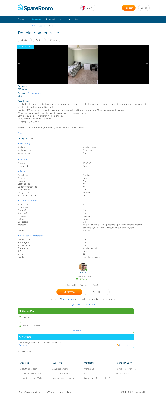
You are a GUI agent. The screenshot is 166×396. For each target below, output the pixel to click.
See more (23, 345)
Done (20, 133)
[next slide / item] (146, 63)
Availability (25, 143)
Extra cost (24, 159)
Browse (36, 19)
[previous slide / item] (19, 63)
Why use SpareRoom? (30, 373)
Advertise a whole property (64, 378)
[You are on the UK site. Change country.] (87, 8)
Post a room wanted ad (62, 373)
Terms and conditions (126, 369)
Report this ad (124, 345)
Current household (28, 200)
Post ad (50, 19)
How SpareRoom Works (31, 378)
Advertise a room (60, 369)
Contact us (89, 369)
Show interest (68, 299)
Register (129, 7)
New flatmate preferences (32, 235)
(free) (30, 392)
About (28, 369)
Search (22, 19)
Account (65, 19)
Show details (75, 330)
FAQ (86, 373)
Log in (144, 7)
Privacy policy (122, 373)
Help (78, 19)
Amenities (24, 171)
